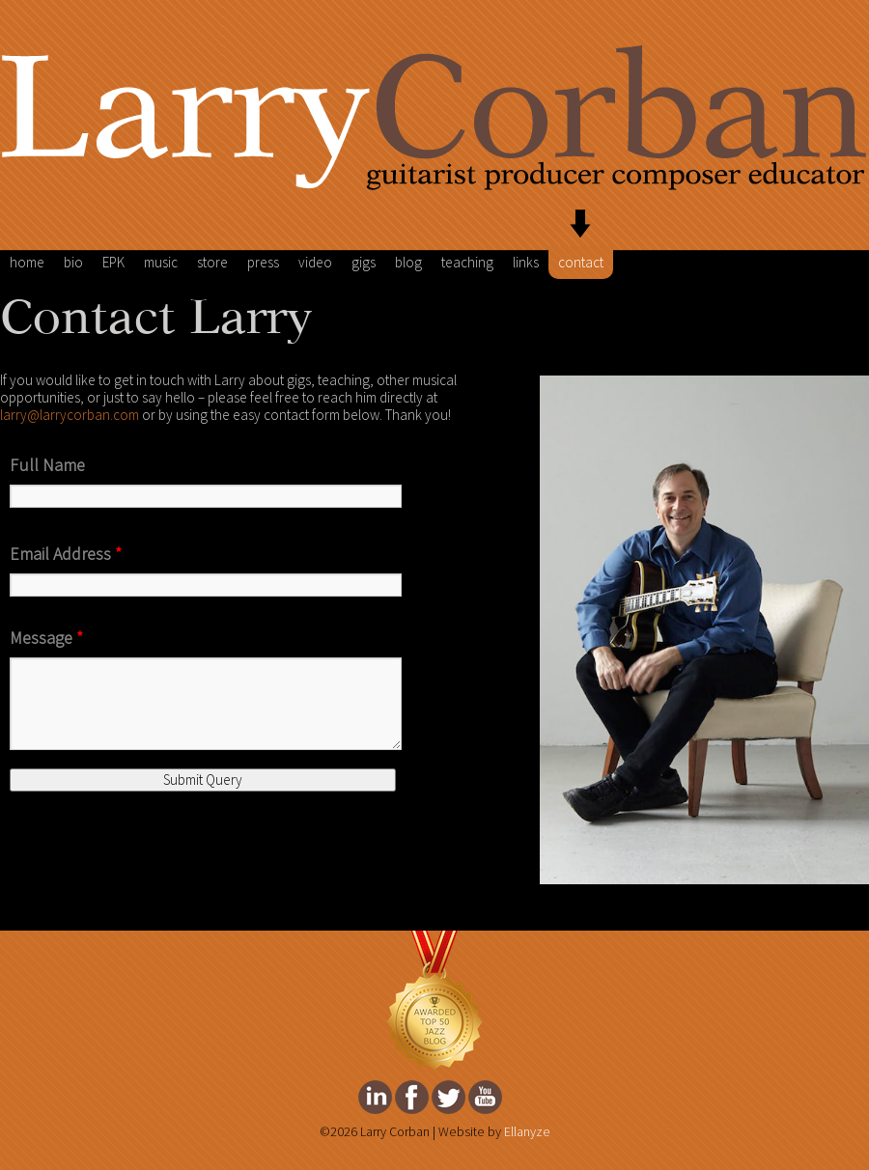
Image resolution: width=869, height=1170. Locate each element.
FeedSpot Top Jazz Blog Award (434, 1001)
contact (580, 262)
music (161, 262)
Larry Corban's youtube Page (485, 1097)
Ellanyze (527, 1132)
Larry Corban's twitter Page (448, 1097)
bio (73, 262)
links (526, 262)
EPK (113, 262)
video (315, 262)
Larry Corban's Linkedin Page (375, 1097)
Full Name (47, 465)
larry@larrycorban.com (69, 415)
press (263, 262)
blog (408, 262)
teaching (467, 262)
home (27, 262)
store (212, 262)
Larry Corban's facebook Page (412, 1097)
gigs (363, 262)
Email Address (66, 554)
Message (46, 638)
